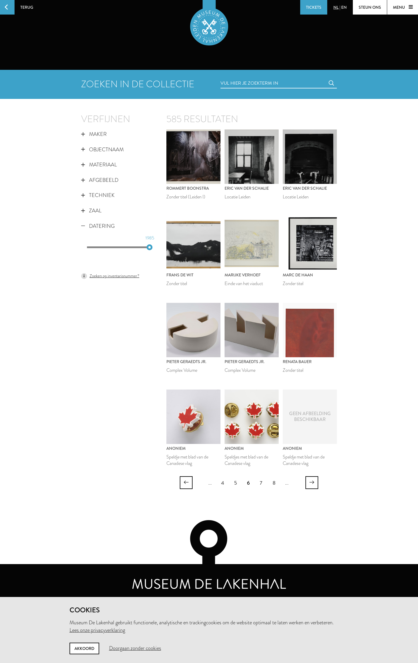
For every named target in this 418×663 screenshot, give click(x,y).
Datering (98, 226)
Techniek (98, 195)
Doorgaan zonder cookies (135, 648)
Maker (94, 134)
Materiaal (99, 164)
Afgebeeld (99, 180)
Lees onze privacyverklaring (97, 630)
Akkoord (84, 648)
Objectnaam (102, 149)
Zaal (91, 210)
